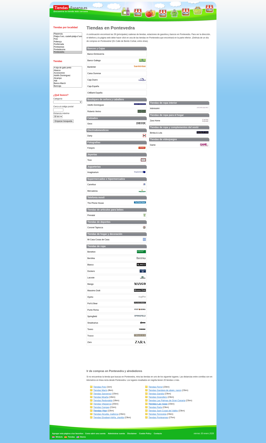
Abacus (67, 70)
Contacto (158, 433)
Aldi (67, 81)
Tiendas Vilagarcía (102, 404)
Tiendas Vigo (100, 410)
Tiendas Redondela (102, 400)
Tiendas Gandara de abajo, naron (164, 390)
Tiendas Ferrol (155, 387)
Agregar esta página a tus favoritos (67, 433)
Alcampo (67, 78)
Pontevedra (67, 52)
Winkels (59, 437)
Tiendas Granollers (157, 397)
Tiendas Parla (155, 407)
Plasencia (67, 34)
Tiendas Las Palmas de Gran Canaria (166, 400)
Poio (67, 39)
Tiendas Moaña (100, 397)
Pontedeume (67, 49)
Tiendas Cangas (101, 407)
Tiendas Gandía (156, 393)
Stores (83, 437)
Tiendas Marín (100, 390)
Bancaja (67, 86)
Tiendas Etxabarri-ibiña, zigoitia (108, 417)
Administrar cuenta (116, 433)
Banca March (67, 83)
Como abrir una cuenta (95, 433)
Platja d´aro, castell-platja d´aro (67, 36)
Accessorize (67, 73)
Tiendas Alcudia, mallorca (105, 414)
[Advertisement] (66, 186)
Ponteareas (67, 47)
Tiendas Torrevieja (157, 414)
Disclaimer (132, 433)
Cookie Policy (145, 433)
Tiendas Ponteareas (158, 417)
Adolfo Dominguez (67, 75)
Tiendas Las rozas (157, 404)
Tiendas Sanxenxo (102, 393)
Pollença (67, 41)
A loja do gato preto (67, 67)
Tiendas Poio (99, 387)
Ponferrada (67, 44)
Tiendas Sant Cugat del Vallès (163, 410)
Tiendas (71, 437)
